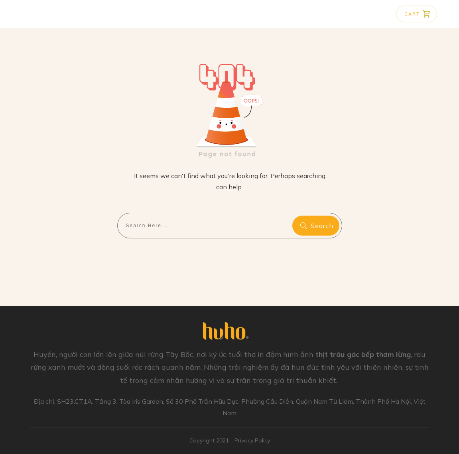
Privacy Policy (252, 440)
